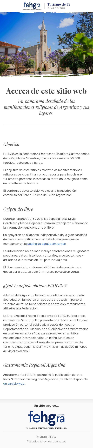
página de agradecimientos (46, 244)
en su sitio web (13, 383)
